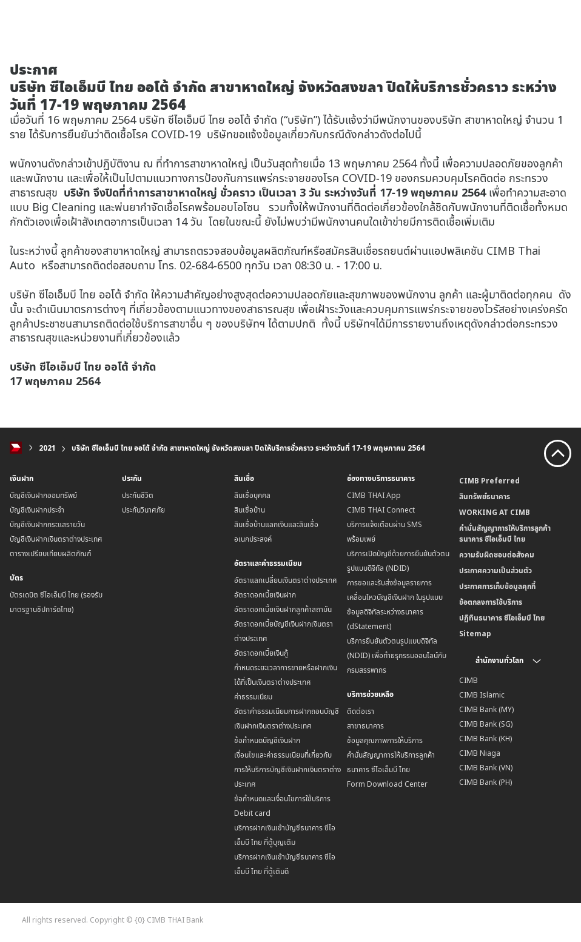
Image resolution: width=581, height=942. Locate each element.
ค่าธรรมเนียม (253, 696)
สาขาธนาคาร (365, 726)
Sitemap (475, 633)
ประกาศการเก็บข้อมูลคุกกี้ (497, 586)
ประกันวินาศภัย (143, 510)
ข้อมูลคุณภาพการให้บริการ (385, 740)
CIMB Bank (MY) (486, 709)
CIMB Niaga (479, 753)
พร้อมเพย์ (361, 539)
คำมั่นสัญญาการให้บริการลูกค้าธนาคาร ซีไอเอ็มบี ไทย (505, 533)
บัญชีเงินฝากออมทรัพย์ (43, 495)
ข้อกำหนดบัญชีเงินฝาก (267, 740)
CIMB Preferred (489, 481)
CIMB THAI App (374, 495)
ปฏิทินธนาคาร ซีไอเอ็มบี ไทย (502, 618)
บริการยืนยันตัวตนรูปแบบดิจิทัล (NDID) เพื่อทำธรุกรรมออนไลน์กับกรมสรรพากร (396, 655)
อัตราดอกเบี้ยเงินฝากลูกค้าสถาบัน (283, 609)
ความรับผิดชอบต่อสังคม (496, 555)
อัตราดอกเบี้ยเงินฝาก (265, 595)
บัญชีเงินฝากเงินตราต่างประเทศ (56, 539)
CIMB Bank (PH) (485, 782)
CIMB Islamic (482, 695)
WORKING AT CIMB (494, 512)
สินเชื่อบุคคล (252, 495)
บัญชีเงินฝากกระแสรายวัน (47, 524)
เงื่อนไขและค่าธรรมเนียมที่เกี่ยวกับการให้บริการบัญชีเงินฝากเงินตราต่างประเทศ (287, 769)
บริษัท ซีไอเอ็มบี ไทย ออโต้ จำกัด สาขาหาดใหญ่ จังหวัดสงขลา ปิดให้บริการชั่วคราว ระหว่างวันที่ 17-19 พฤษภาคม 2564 (248, 448)
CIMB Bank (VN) (485, 767)
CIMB (468, 680)
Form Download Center (387, 784)
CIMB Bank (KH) (485, 738)
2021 (47, 448)
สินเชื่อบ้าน (249, 510)
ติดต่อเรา (360, 711)
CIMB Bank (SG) (485, 724)
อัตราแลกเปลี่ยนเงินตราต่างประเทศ (285, 580)
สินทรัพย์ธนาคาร (484, 496)
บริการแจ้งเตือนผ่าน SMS (384, 524)
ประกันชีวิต (137, 495)
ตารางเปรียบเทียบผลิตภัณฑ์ (51, 553)
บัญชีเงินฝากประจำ (37, 510)
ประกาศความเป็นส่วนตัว (495, 570)
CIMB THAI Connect (381, 510)
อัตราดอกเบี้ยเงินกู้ (261, 653)
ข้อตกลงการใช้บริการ (490, 602)
